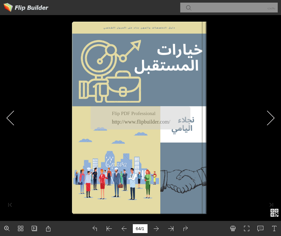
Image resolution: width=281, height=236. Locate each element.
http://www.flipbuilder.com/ (141, 122)
